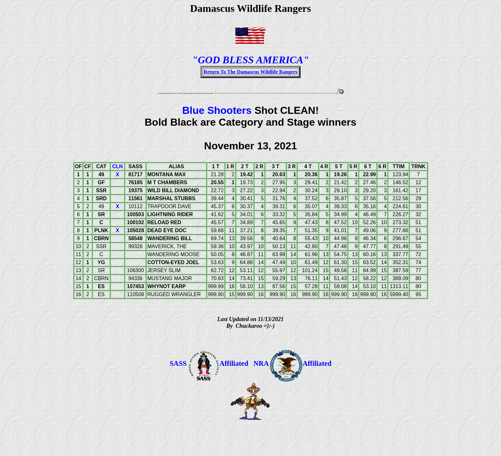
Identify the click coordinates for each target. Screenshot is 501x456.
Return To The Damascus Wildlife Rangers (250, 72)
